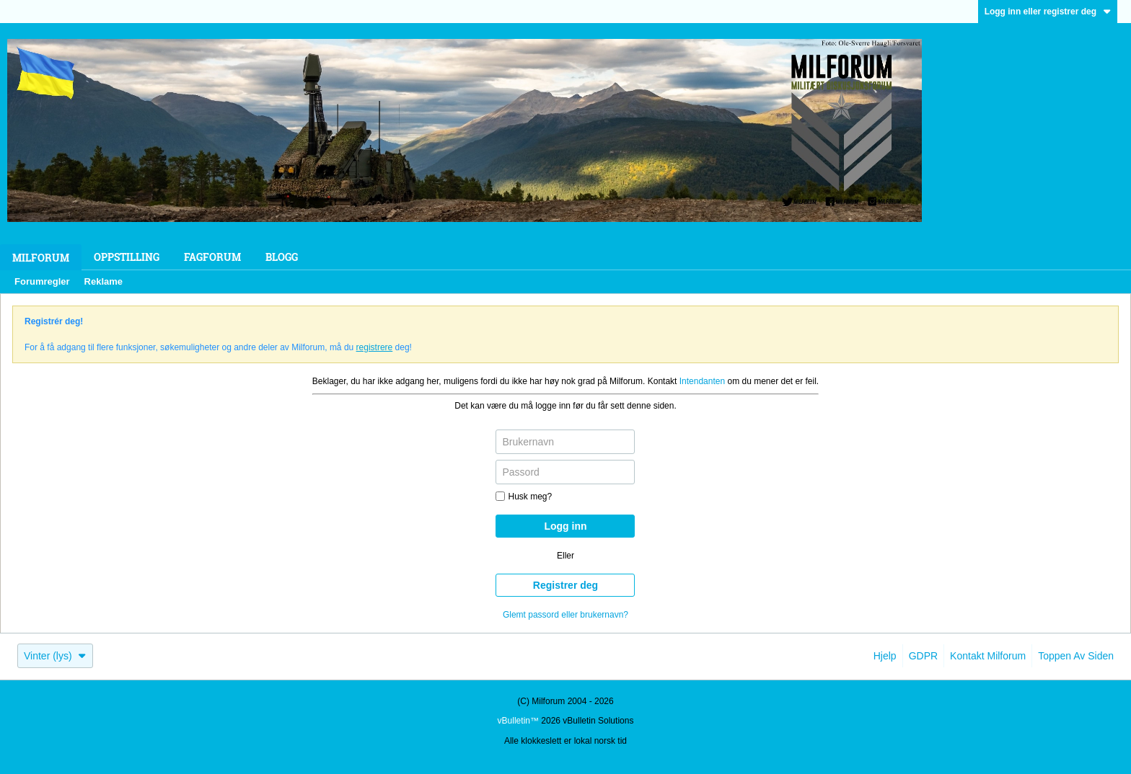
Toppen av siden (1076, 656)
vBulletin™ (518, 721)
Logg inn (565, 526)
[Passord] (565, 472)
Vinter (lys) (55, 656)
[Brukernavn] (565, 442)
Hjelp (885, 656)
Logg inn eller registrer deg (1048, 11)
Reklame (103, 281)
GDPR (923, 656)
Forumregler (42, 281)
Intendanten (702, 381)
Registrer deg (565, 585)
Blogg (281, 257)
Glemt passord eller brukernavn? (565, 615)
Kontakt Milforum (988, 656)
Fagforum (212, 257)
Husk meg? (524, 496)
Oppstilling (126, 257)
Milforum (40, 257)
